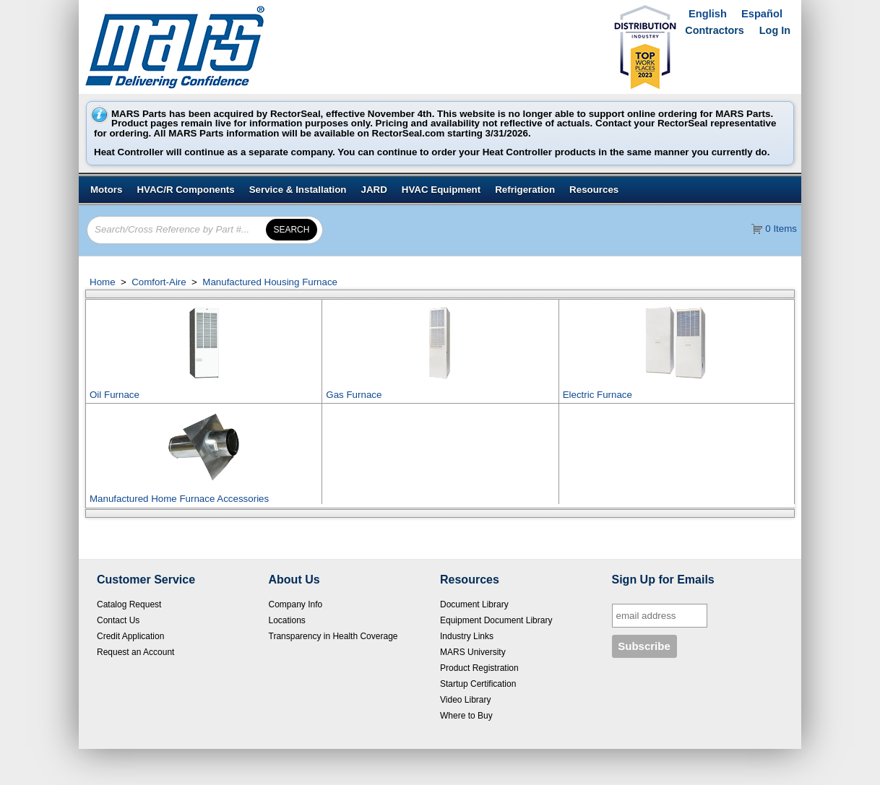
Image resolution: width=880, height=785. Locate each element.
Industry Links (466, 636)
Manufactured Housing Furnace (268, 282)
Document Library (474, 604)
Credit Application (130, 636)
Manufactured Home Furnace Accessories (179, 498)
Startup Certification (478, 684)
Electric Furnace (597, 394)
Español (761, 13)
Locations (287, 620)
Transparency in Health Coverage (333, 636)
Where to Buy (466, 716)
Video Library (465, 700)
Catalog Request (129, 604)
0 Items (781, 228)
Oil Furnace (114, 394)
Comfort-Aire (159, 282)
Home (103, 282)
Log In (774, 30)
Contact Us (118, 620)
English (708, 13)
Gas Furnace (353, 394)
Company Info (296, 604)
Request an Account (135, 652)
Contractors (714, 30)
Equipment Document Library (496, 620)
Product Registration (479, 668)
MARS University (473, 652)
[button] (291, 230)
